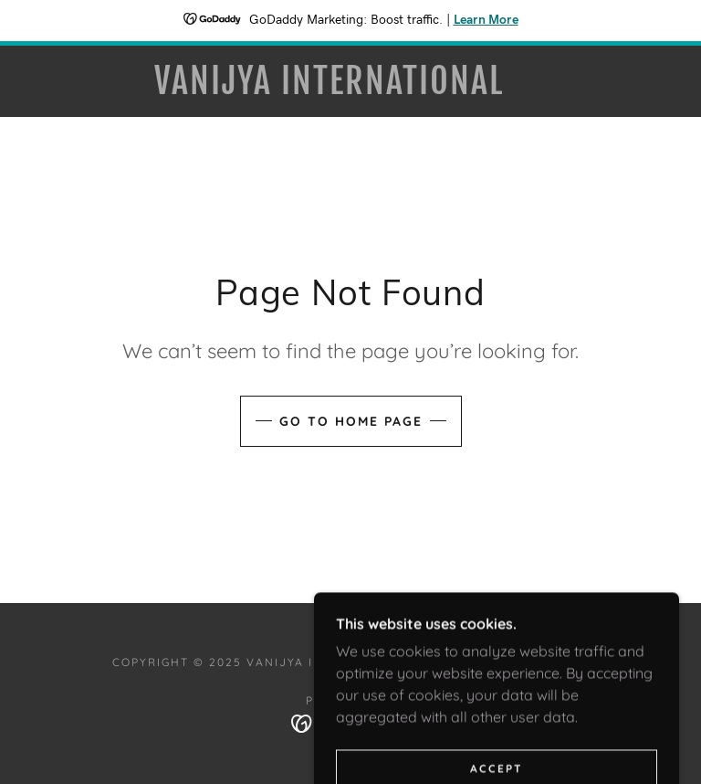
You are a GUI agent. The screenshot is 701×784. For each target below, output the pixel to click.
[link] (329, 88)
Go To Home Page (351, 421)
